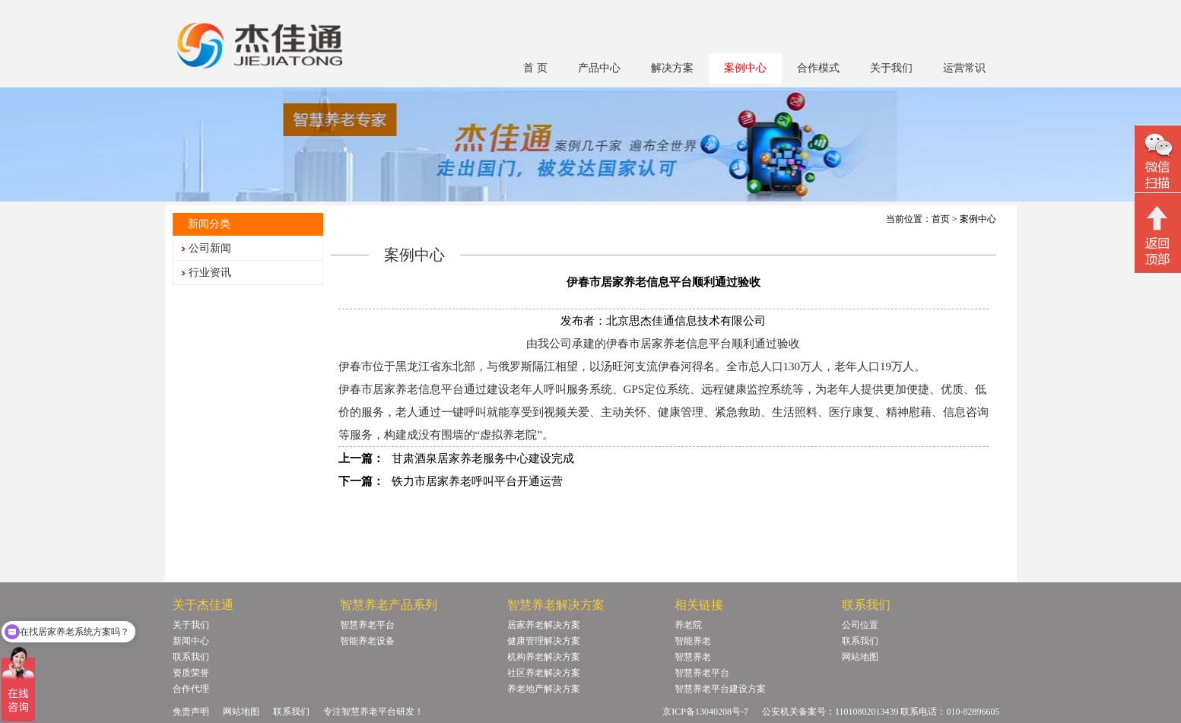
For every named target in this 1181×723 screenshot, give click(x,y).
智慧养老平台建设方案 (720, 688)
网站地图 (860, 657)
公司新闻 (210, 248)
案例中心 (745, 68)
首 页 (535, 68)
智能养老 (693, 641)
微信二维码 (1158, 160)
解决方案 (672, 68)
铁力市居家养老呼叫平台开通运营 (477, 481)
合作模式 (818, 68)
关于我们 (891, 68)
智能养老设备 (367, 641)
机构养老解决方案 (543, 657)
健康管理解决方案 (543, 641)
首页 (941, 219)
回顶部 (1158, 235)
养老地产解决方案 (543, 688)
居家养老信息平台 (418, 389)
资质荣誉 (191, 673)
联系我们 (191, 657)
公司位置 (860, 625)
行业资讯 (210, 272)
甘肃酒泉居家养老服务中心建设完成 (483, 458)
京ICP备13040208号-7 (705, 711)
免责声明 (191, 711)
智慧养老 (693, 657)
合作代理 (191, 688)
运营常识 (964, 68)
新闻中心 (191, 641)
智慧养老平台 (367, 625)
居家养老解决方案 (543, 625)
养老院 (688, 625)
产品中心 (599, 68)
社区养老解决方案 (543, 673)
